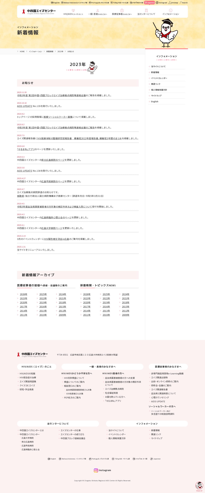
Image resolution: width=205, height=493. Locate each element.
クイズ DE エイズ (27, 385)
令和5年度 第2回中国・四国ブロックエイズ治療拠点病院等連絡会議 (51, 95)
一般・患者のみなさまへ (102, 366)
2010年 (43, 315)
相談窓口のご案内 (72, 385)
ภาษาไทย (137, 2)
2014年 (23, 310)
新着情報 (28, 32)
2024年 (62, 294)
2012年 (62, 310)
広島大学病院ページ (51, 228)
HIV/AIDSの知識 (27, 373)
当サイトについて (158, 66)
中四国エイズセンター (30, 434)
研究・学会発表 (27, 389)
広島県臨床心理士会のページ (56, 217)
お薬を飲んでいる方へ (115, 396)
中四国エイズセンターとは (32, 430)
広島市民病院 (28, 445)
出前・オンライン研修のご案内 (164, 381)
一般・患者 (97, 13)
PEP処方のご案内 (72, 397)
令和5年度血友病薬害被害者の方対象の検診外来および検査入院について (54, 206)
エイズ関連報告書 (159, 389)
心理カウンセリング (160, 397)
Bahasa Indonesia (75, 2)
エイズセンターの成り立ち (72, 434)
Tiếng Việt (120, 2)
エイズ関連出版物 (159, 377)
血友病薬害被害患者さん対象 (79, 389)
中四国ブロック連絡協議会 (73, 438)
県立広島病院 (28, 441)
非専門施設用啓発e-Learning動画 (167, 373)
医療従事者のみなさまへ (168, 366)
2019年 (43, 302)
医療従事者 (122, 13)
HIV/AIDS (73, 13)
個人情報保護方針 (159, 89)
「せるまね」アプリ (26, 149)
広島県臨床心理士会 (31, 449)
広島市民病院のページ (53, 181)
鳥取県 (20, 196)
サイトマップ (156, 95)
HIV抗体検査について (74, 377)
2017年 (23, 306)
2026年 (23, 294)
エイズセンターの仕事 (71, 430)
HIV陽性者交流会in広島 (56, 239)
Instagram (163, 2)
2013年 (43, 310)
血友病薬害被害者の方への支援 (120, 377)
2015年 (62, 306)
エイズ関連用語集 (28, 381)
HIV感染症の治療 (28, 377)
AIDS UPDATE (24, 106)
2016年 (43, 306)
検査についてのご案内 (74, 381)
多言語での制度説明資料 (162, 412)
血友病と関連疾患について (163, 393)
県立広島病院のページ (53, 160)
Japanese (151, 2)
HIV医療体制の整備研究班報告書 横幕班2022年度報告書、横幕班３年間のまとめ (79, 138)
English (56, 2)
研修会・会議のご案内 (161, 385)
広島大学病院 (28, 437)
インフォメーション (170, 13)
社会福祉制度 (111, 392)
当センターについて (146, 13)
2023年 (23, 298)
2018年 (62, 302)
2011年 (23, 315)
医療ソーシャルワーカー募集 (58, 117)
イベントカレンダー (159, 78)
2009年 (62, 315)
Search (184, 2)
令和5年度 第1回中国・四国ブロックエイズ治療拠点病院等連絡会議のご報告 (56, 127)
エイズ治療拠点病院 (114, 388)
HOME (22, 51)
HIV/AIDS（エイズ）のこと (37, 366)
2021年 (62, 298)
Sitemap (174, 2)
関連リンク (155, 83)
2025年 (43, 294)
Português (100, 2)
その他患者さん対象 (74, 393)
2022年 (43, 298)
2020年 (23, 302)
